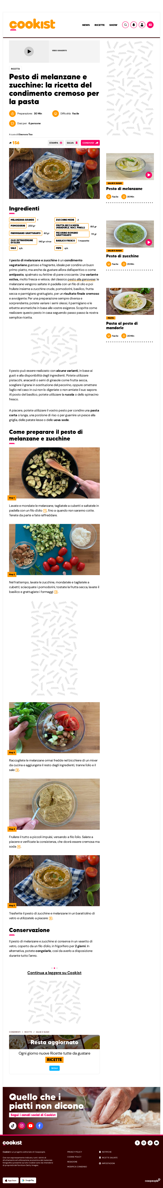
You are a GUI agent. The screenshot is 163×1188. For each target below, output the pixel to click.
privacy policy (74, 1152)
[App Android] (28, 1180)
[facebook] (39, 1125)
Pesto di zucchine (122, 256)
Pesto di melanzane (124, 189)
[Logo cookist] (32, 25)
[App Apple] (11, 1180)
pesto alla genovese (81, 279)
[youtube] (30, 1125)
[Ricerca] (125, 24)
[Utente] (142, 24)
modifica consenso (77, 1166)
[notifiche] (129, 1152)
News (86, 25)
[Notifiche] (133, 24)
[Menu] (150, 24)
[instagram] (21, 1125)
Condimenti (15, 1032)
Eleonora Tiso (25, 134)
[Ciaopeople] (152, 1180)
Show (113, 25)
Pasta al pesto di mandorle (122, 325)
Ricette (100, 25)
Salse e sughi (42, 1032)
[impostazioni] (129, 1163)
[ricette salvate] (129, 1157)
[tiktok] (12, 1125)
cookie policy (74, 1157)
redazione (72, 1162)
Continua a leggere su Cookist (54, 972)
